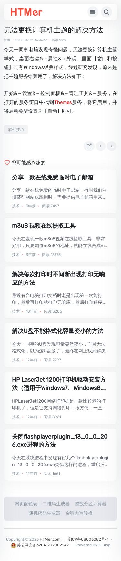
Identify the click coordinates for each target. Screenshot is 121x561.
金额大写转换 (79, 513)
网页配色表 (26, 504)
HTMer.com (50, 539)
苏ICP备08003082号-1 (87, 539)
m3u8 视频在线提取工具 (44, 225)
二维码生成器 (56, 504)
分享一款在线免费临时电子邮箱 (52, 177)
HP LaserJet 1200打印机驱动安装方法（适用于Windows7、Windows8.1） (59, 384)
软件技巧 (16, 129)
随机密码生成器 (44, 513)
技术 (7, 40)
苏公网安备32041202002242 (40, 545)
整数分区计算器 (90, 504)
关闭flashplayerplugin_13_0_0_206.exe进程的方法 (59, 441)
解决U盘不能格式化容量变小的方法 (57, 331)
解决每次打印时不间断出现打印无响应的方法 (58, 278)
